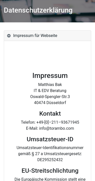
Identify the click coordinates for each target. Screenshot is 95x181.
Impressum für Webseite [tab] (35, 35)
